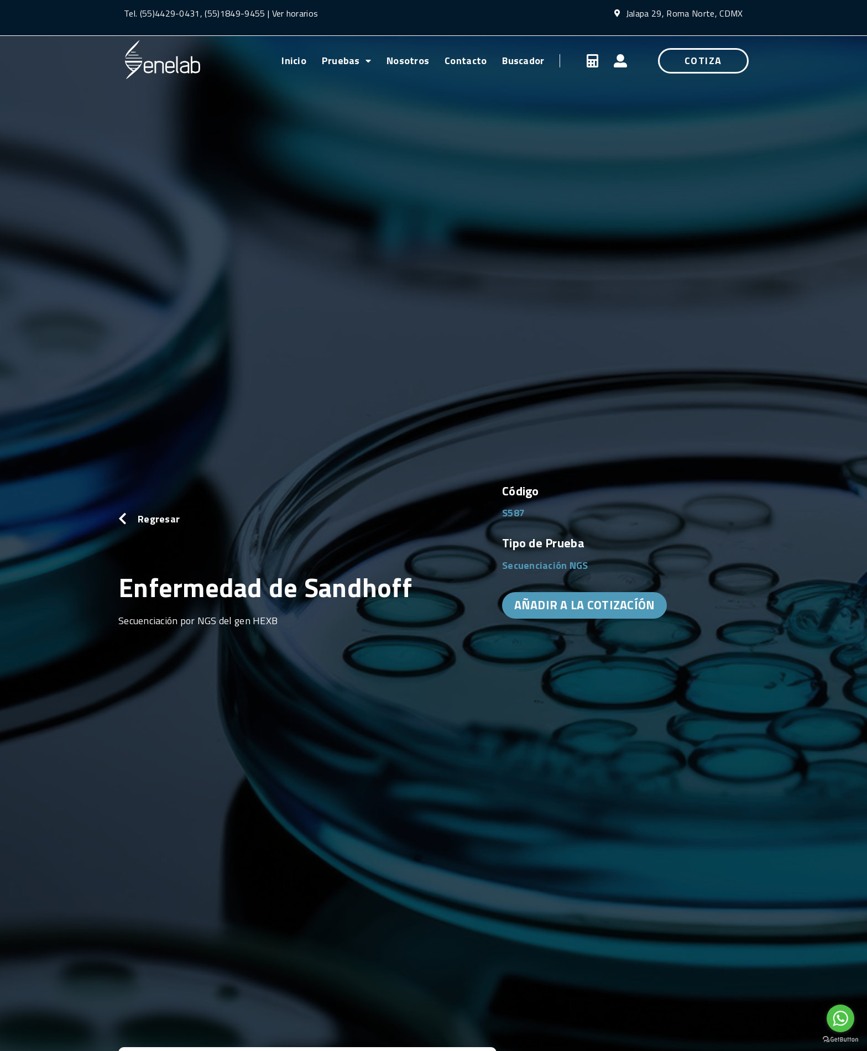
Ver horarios (295, 13)
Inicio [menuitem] (293, 60)
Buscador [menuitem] (523, 60)
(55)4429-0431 (170, 13)
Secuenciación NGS (545, 565)
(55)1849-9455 (233, 13)
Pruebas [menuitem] (346, 60)
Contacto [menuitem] (466, 60)
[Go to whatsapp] (840, 1018)
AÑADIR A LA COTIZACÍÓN (584, 605)
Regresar (159, 518)
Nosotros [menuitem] (408, 60)
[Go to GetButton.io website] (840, 1039)
